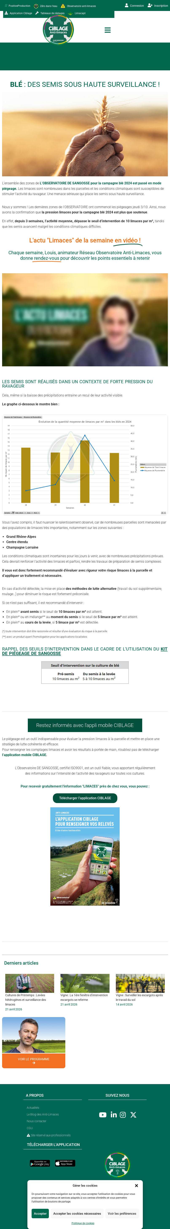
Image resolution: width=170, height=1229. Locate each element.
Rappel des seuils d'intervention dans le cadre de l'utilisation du (84, 651)
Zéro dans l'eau (45, 6)
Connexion (134, 5)
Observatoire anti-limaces (78, 6)
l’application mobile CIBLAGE (24, 755)
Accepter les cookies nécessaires (77, 1214)
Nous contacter (36, 1121)
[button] (136, 1185)
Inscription (158, 5)
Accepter (40, 1214)
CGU (30, 1128)
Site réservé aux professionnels (49, 1135)
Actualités (33, 1107)
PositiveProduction (17, 5)
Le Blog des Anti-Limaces (43, 1114)
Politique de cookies (83, 1223)
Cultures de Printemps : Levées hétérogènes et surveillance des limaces (25, 999)
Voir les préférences (122, 1214)
